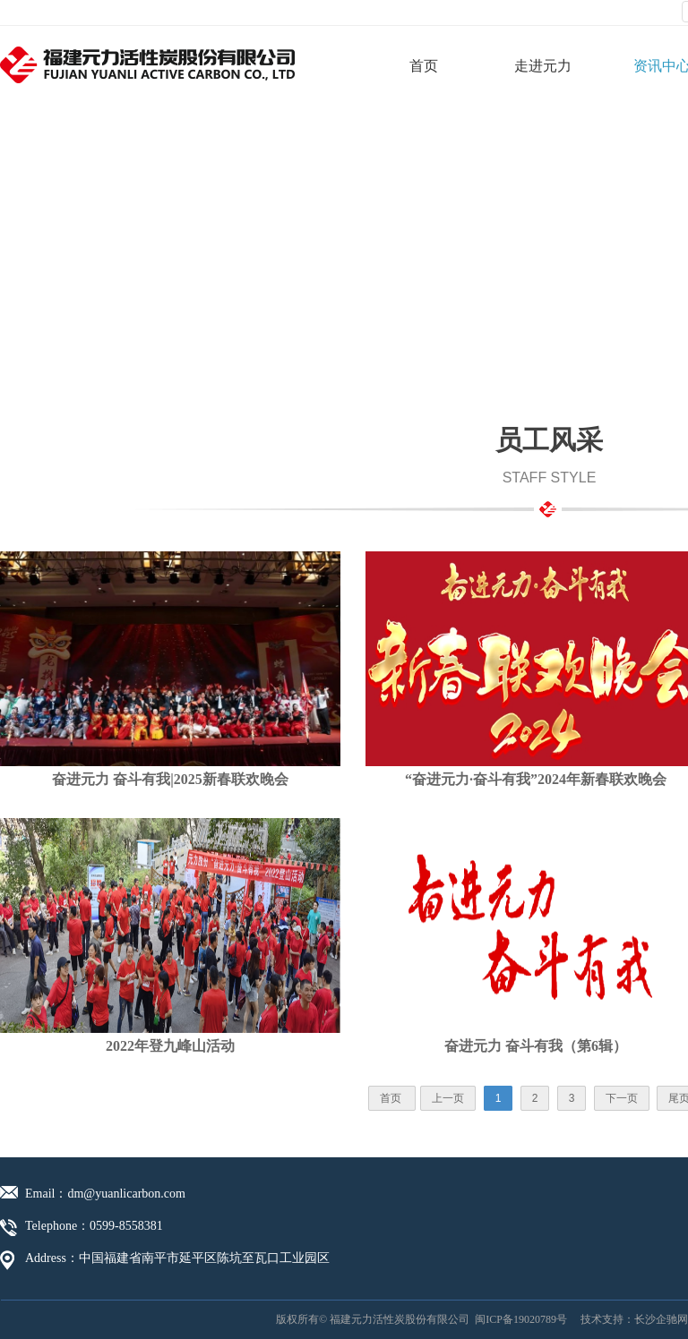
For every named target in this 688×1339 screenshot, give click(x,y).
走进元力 (543, 65)
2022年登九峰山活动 (170, 1045)
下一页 (622, 1098)
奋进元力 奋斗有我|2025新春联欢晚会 (170, 779)
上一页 (448, 1098)
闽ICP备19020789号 (521, 1319)
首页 (423, 65)
